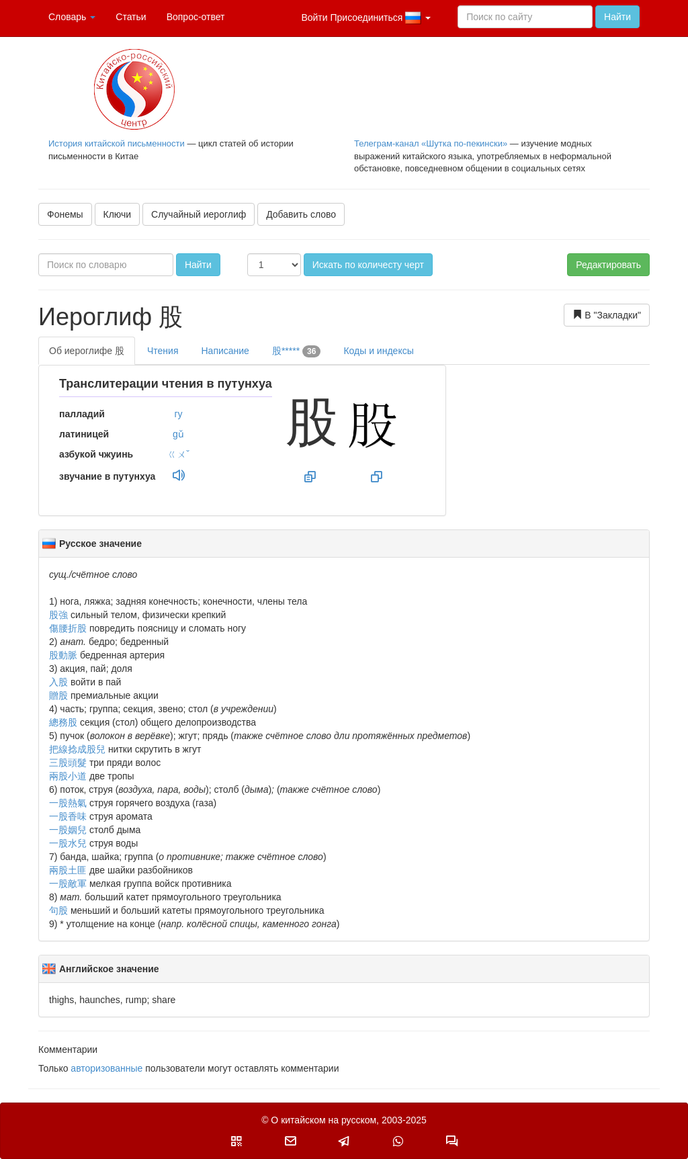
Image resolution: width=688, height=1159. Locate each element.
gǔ (178, 434)
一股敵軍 (68, 883)
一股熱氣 (68, 803)
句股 (58, 910)
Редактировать (608, 264)
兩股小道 (68, 776)
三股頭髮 (68, 762)
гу (178, 414)
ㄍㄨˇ (178, 454)
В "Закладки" (606, 314)
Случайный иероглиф (198, 214)
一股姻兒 (68, 829)
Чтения (163, 350)
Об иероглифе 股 (86, 350)
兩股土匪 (68, 870)
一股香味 (68, 816)
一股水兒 (68, 843)
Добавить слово (301, 214)
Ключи (117, 214)
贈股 (58, 695)
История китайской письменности (116, 143)
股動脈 (63, 655)
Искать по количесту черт (368, 264)
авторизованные (106, 1068)
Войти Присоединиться (366, 18)
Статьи (131, 16)
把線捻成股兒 (77, 749)
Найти (617, 16)
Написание (225, 350)
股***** (296, 351)
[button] (236, 1141)
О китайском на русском (323, 1120)
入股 (58, 682)
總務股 (63, 722)
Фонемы (65, 214)
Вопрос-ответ (196, 16)
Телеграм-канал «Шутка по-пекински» (430, 143)
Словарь (71, 16)
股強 (58, 614)
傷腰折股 (68, 628)
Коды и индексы (378, 350)
